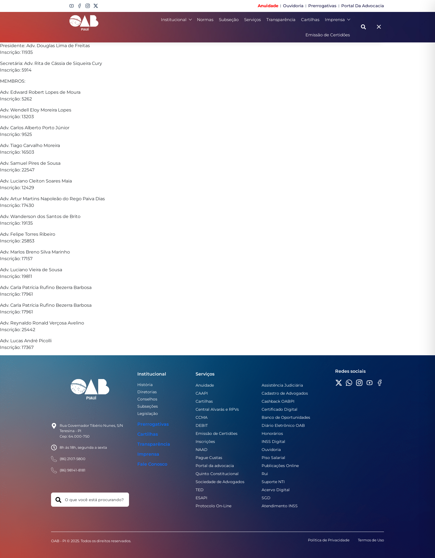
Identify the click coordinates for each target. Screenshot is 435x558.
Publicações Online (280, 465)
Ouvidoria (271, 449)
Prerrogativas (153, 424)
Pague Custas (209, 457)
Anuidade (205, 385)
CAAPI (202, 393)
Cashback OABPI (278, 401)
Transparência (280, 19)
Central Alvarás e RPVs (217, 409)
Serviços (252, 19)
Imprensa (337, 19)
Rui (265, 473)
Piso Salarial (273, 457)
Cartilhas (310, 19)
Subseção (229, 19)
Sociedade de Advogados (220, 481)
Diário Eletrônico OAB (283, 425)
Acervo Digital (276, 489)
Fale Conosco (152, 464)
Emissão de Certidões (327, 34)
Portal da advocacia (215, 465)
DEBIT (202, 425)
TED (200, 489)
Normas (205, 19)
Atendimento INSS (280, 505)
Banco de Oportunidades (286, 417)
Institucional (176, 19)
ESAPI (201, 497)
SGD (266, 497)
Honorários (272, 433)
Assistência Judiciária (282, 385)
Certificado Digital (279, 409)
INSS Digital (273, 441)
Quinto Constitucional (217, 473)
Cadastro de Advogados (285, 393)
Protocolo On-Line (213, 505)
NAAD (202, 449)
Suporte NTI (273, 481)
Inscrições (205, 441)
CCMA (202, 417)
